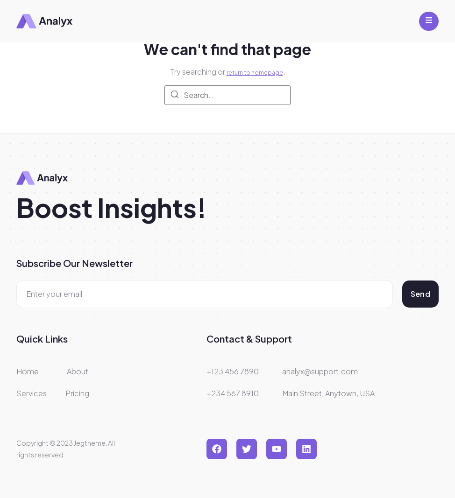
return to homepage (255, 72)
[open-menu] (429, 21)
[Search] (175, 95)
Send (420, 294)
